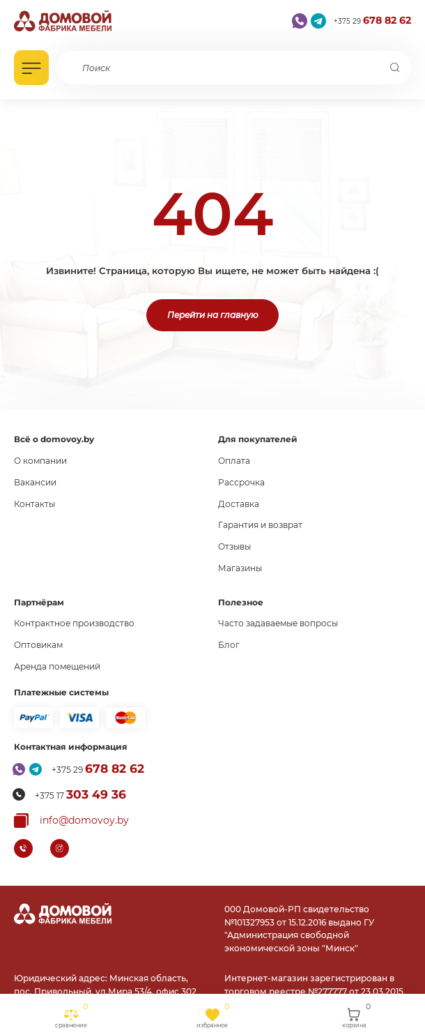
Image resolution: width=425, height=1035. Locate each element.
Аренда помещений (57, 666)
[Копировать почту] (71, 820)
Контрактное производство (74, 623)
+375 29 (372, 21)
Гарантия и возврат (260, 525)
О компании (40, 460)
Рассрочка (241, 482)
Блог (229, 645)
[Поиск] (394, 67)
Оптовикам (38, 645)
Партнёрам (39, 602)
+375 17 (80, 794)
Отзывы (234, 546)
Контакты (34, 504)
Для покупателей (258, 439)
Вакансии (35, 482)
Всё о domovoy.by (54, 439)
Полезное (240, 602)
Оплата (234, 460)
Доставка (238, 504)
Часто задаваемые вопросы (278, 623)
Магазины (240, 568)
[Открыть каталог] (31, 67)
